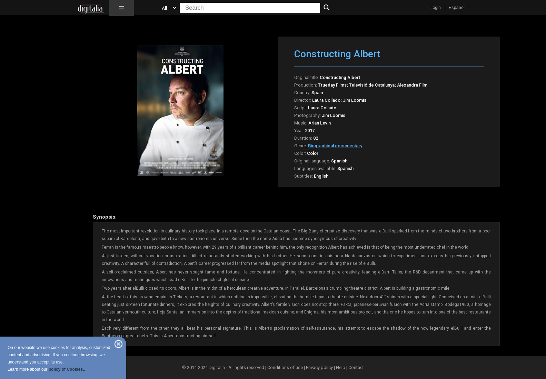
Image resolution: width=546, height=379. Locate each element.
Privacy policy (319, 367)
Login (435, 7)
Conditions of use (285, 367)
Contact (356, 367)
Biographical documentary (335, 145)
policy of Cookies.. (67, 369)
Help (340, 367)
